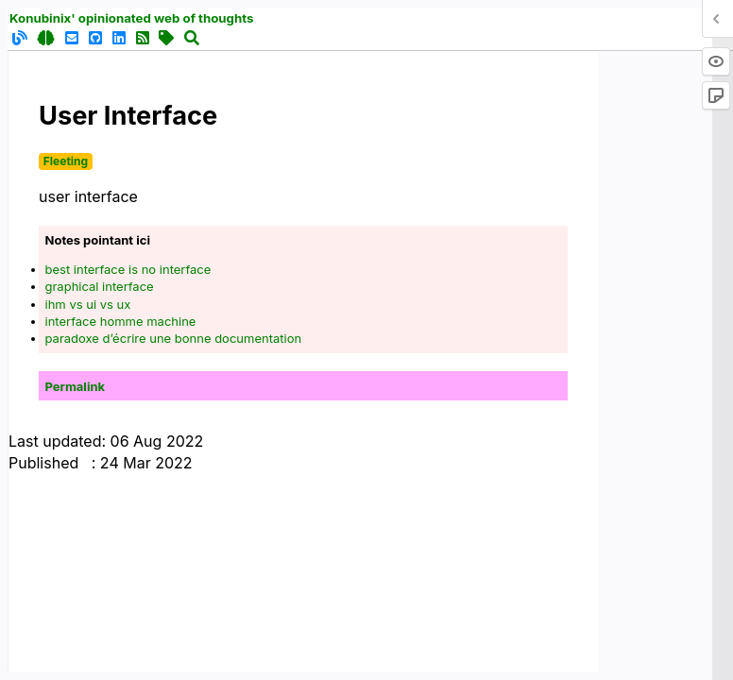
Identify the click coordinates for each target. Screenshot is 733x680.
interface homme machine (120, 321)
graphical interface (99, 286)
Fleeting (65, 161)
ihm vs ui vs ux (88, 304)
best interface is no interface (128, 269)
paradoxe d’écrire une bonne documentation (173, 338)
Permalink (75, 386)
